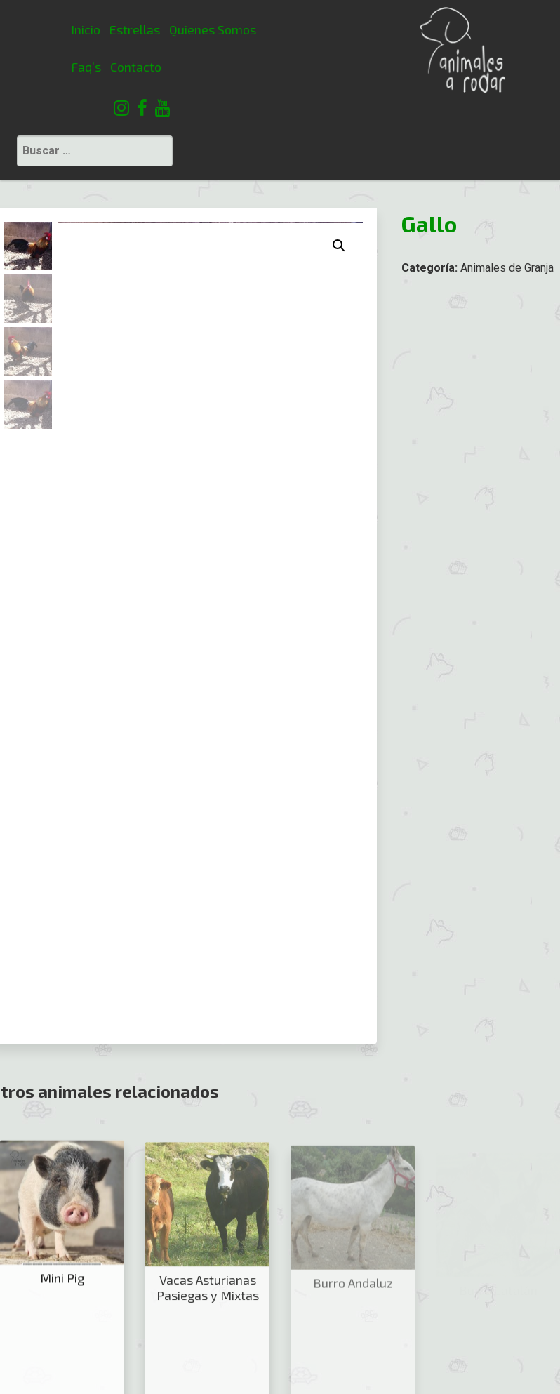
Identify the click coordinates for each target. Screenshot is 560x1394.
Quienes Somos (150, 29)
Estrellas (73, 29)
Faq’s (24, 66)
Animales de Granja (507, 186)
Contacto (74, 66)
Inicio (24, 29)
